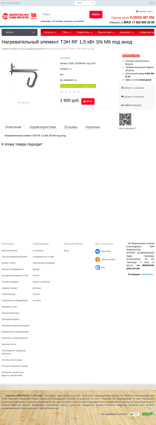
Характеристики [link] (43, 127)
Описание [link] (13, 127)
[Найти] (95, 14)
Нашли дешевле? (127, 128)
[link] (16, 3)
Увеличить (25, 103)
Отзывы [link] (70, 127)
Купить (89, 101)
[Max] (97, 267)
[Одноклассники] (97, 259)
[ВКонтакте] (97, 251)
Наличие (93, 127)
